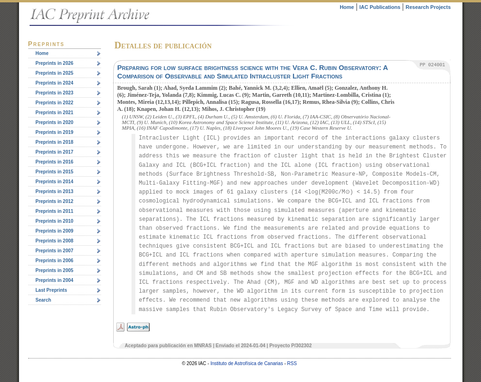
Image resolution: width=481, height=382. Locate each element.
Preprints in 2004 (55, 280)
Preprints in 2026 (55, 63)
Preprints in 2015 (55, 171)
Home (347, 7)
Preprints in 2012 (55, 201)
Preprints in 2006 (55, 260)
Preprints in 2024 (55, 83)
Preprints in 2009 (55, 231)
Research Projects (428, 7)
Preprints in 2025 (55, 73)
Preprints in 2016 (55, 161)
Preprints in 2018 (55, 142)
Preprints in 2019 (55, 132)
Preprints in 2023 (55, 92)
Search (43, 300)
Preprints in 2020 (55, 122)
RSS (292, 363)
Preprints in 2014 (55, 181)
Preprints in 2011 (55, 211)
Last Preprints (51, 290)
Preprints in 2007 (55, 250)
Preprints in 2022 (55, 102)
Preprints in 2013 (55, 191)
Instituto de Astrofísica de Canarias (246, 363)
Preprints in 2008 (55, 240)
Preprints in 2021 (55, 112)
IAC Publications (379, 7)
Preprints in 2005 (55, 270)
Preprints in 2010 (55, 221)
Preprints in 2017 (55, 152)
